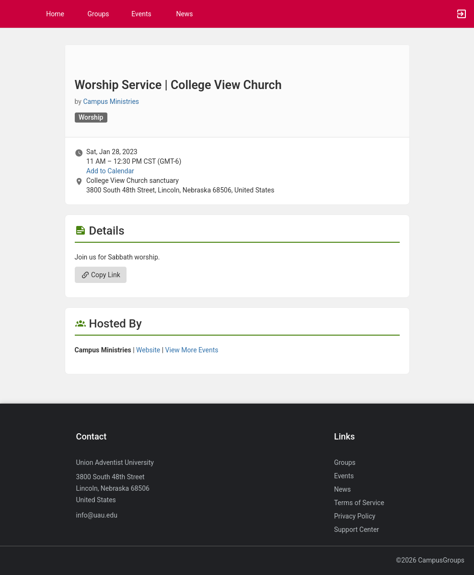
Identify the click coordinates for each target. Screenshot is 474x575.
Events (141, 14)
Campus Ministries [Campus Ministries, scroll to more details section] (111, 101)
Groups (98, 14)
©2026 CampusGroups (430, 560)
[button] (12, 14)
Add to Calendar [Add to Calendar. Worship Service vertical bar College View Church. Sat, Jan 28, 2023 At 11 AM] (110, 171)
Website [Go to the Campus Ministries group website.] (148, 350)
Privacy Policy (354, 516)
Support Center (356, 529)
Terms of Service (359, 503)
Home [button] (55, 14)
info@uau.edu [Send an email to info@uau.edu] (96, 515)
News (184, 14)
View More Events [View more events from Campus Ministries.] (192, 350)
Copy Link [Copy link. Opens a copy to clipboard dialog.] (100, 275)
